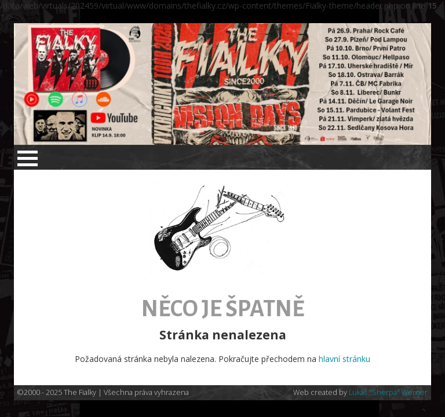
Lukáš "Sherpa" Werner (388, 392)
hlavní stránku (344, 358)
